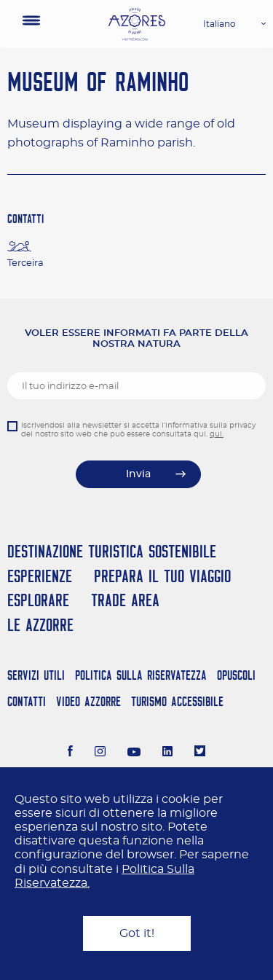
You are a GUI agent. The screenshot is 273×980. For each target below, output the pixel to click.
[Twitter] (199, 752)
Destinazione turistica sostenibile (111, 551)
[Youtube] (134, 752)
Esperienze (39, 576)
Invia (138, 474)
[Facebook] (71, 752)
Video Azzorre (88, 701)
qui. (216, 434)
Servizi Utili (36, 675)
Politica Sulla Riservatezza (141, 675)
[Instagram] (100, 752)
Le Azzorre (40, 625)
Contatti (26, 701)
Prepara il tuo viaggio (162, 576)
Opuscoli (236, 675)
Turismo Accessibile (177, 701)
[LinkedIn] (167, 752)
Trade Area (125, 600)
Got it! (136, 933)
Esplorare (38, 600)
